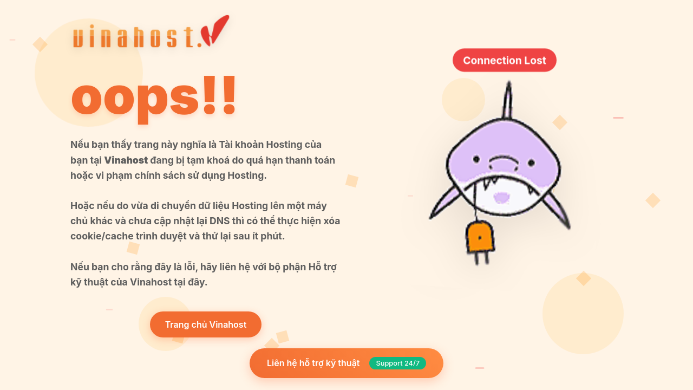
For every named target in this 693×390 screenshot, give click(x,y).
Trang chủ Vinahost (206, 324)
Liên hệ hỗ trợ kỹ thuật (346, 363)
